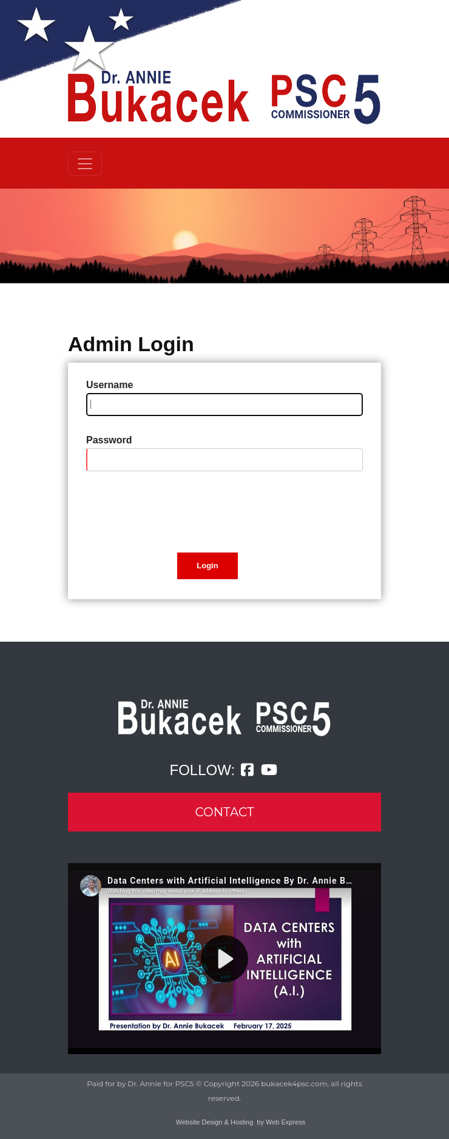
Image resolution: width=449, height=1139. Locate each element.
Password (109, 440)
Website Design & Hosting (215, 1122)
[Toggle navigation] (85, 164)
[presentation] (178, 512)
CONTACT (224, 812)
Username (109, 385)
